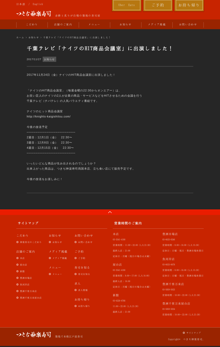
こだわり (32, 24)
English (38, 4)
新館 (22, 271)
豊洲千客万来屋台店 (31, 297)
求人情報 (83, 290)
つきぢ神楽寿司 (33, 14)
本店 (22, 258)
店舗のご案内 (63, 24)
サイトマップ (193, 333)
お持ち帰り (189, 5)
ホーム (20, 37)
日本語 (20, 4)
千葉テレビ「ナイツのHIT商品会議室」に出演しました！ (77, 37)
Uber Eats (127, 4)
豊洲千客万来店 (28, 291)
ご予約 (157, 5)
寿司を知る (84, 274)
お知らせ (126, 24)
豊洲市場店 (26, 278)
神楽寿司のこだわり (31, 242)
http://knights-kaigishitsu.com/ (49, 116)
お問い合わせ (188, 24)
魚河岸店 (25, 284)
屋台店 (23, 264)
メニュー (94, 24)
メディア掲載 (157, 24)
